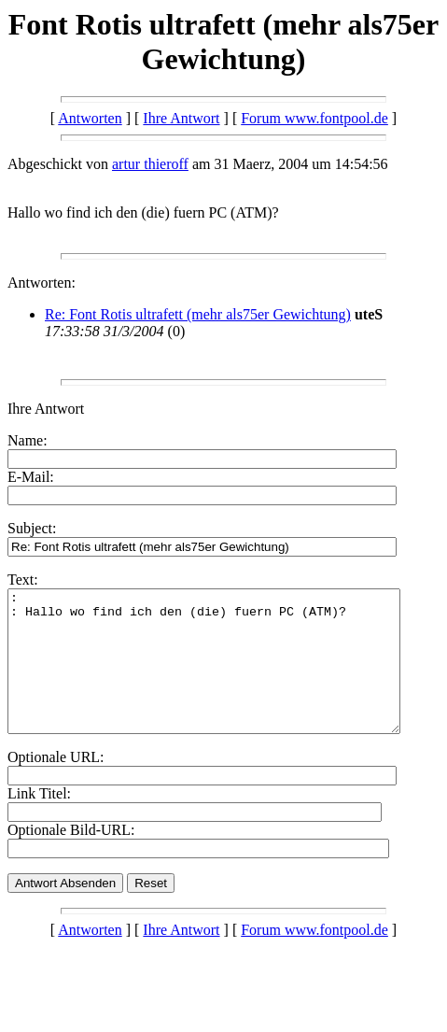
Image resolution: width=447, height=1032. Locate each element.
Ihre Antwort (181, 118)
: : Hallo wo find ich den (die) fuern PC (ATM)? (227, 675)
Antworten (89, 118)
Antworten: (41, 282)
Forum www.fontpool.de (314, 118)
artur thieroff (150, 164)
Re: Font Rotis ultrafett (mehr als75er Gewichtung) (198, 314)
